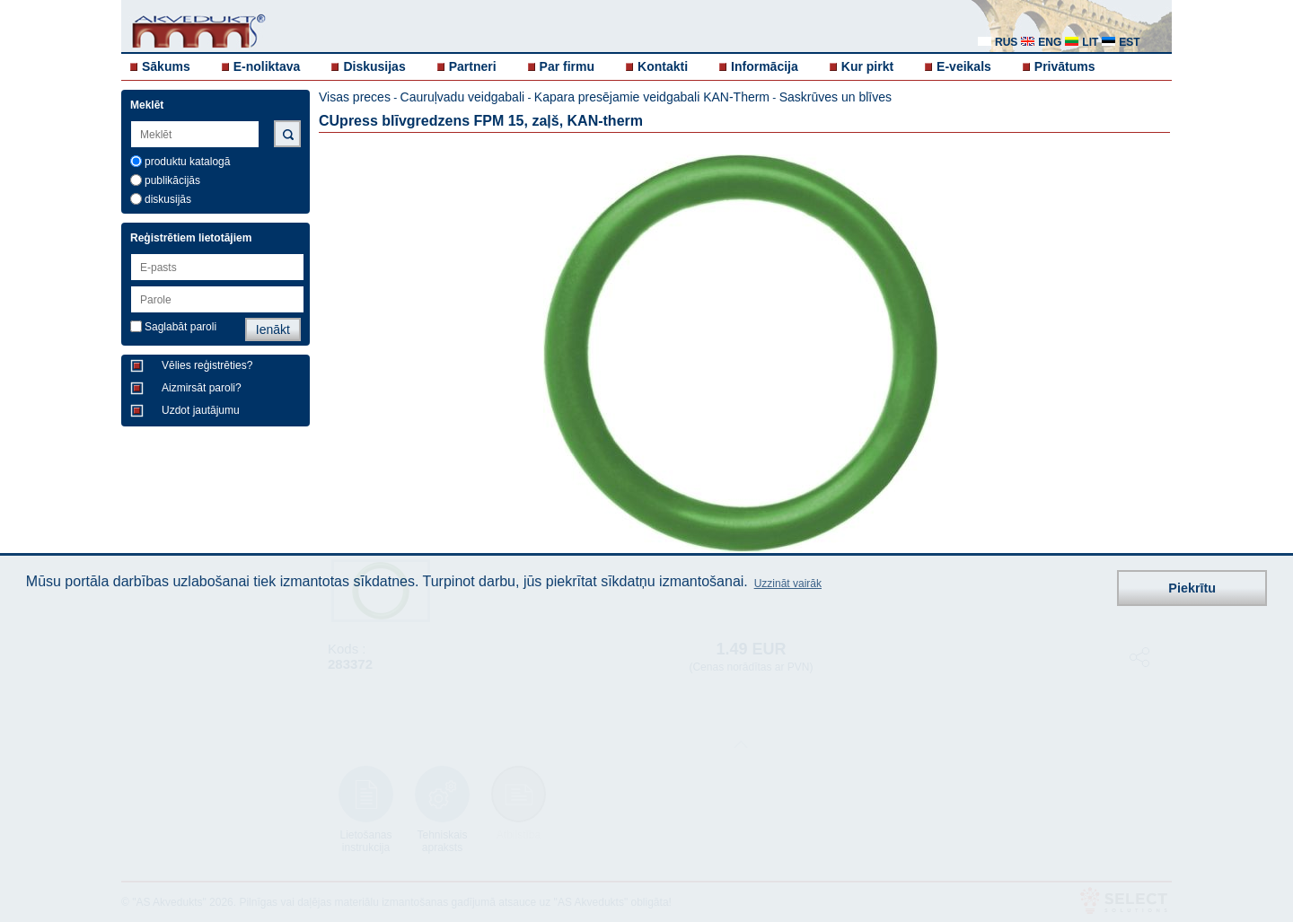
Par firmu (567, 66)
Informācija (764, 66)
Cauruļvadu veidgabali (462, 97)
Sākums (166, 66)
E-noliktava (267, 66)
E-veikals (964, 66)
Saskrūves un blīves (835, 97)
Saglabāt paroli (180, 327)
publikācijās (172, 180)
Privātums (1064, 66)
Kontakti (663, 66)
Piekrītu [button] (1192, 588)
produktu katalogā (187, 161)
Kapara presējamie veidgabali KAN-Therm (652, 97)
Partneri (473, 66)
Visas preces (355, 97)
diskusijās (168, 199)
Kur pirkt (867, 66)
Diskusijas (374, 66)
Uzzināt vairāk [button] (788, 583)
